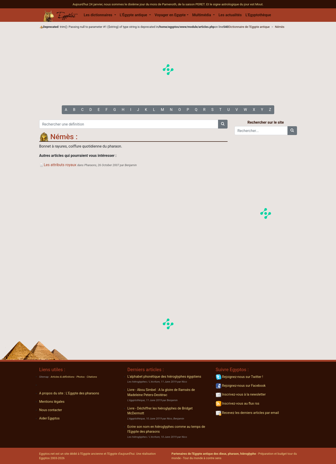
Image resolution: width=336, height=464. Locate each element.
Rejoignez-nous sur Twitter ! (239, 377)
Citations (92, 376)
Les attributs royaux (57, 165)
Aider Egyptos (49, 418)
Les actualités (230, 15)
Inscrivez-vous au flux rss (237, 404)
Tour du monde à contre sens (202, 458)
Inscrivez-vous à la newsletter (241, 394)
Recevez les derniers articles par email (247, 413)
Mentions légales (52, 402)
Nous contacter (50, 410)
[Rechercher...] (261, 130)
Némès (279, 27)
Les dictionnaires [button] (98, 15)
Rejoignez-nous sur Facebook (241, 386)
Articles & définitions (63, 376)
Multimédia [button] (202, 15)
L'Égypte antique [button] (134, 15)
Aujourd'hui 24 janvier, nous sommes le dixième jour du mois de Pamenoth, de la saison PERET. (139, 4)
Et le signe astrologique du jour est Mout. (235, 4)
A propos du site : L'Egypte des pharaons (69, 393)
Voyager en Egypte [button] (170, 15)
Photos (80, 376)
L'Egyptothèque (258, 15)
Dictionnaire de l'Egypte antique (249, 27)
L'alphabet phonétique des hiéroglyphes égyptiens (164, 377)
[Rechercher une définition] (128, 124)
